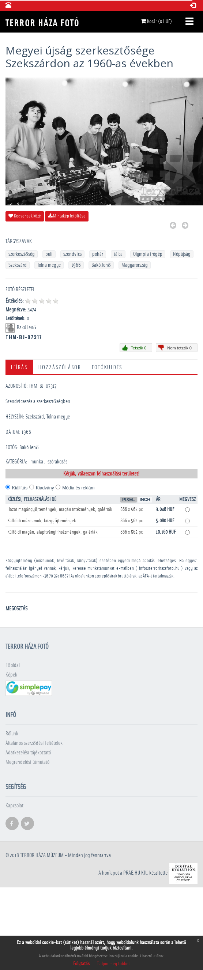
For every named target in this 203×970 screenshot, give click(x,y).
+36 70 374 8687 (55, 576)
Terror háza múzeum (42, 855)
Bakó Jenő (101, 265)
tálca (118, 254)
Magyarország (134, 265)
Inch (145, 499)
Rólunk (11, 733)
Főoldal (12, 665)
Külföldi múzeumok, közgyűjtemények (41, 520)
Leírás (19, 367)
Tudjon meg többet (113, 963)
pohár (97, 254)
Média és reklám (78, 487)
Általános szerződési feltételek (34, 743)
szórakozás (57, 462)
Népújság (182, 254)
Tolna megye (49, 265)
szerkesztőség (21, 254)
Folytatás (81, 963)
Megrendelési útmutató (27, 762)
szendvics (72, 254)
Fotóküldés (107, 367)
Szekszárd (17, 265)
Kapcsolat (14, 805)
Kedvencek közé (24, 216)
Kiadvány (45, 487)
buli (49, 254)
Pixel (128, 499)
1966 (76, 265)
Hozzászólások (59, 367)
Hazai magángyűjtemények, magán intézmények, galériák (59, 509)
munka (36, 462)
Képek (11, 675)
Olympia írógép (147, 254)
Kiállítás (19, 487)
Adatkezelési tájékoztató (28, 752)
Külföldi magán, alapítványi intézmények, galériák (52, 532)
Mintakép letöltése (67, 216)
